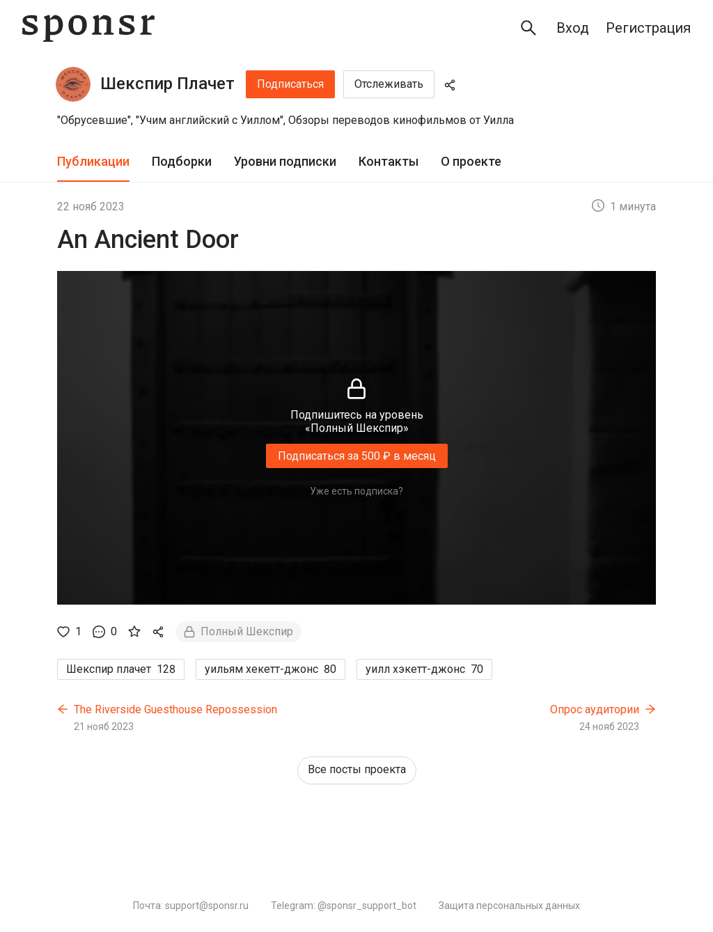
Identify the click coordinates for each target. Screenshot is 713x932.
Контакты (388, 161)
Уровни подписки (285, 161)
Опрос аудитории (594, 709)
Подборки (182, 161)
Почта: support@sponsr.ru (191, 905)
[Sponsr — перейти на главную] (88, 28)
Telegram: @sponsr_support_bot (343, 905)
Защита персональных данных (509, 905)
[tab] (93, 162)
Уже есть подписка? (356, 491)
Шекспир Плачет (167, 83)
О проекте (471, 161)
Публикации (93, 161)
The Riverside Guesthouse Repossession (175, 709)
